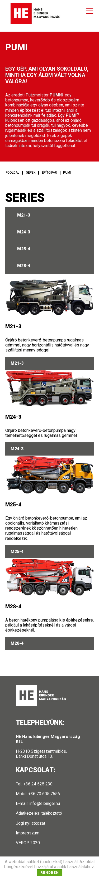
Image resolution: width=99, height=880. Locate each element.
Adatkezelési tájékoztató (39, 813)
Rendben (49, 872)
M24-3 (23, 231)
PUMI (67, 172)
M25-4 (23, 248)
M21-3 (23, 215)
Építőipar (49, 172)
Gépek (30, 172)
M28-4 (23, 265)
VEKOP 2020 (28, 842)
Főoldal (12, 172)
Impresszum (27, 832)
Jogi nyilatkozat (30, 823)
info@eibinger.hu (44, 803)
